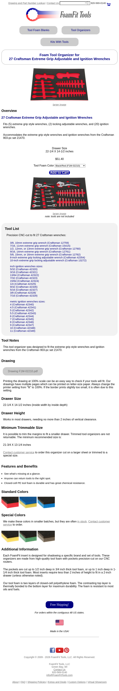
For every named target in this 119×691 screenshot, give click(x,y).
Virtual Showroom (97, 682)
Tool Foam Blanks (38, 30)
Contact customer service (18, 452)
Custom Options (77, 682)
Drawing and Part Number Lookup (26, 3)
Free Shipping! (59, 604)
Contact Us (53, 3)
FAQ (23, 682)
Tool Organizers (80, 30)
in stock (82, 521)
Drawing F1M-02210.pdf (23, 371)
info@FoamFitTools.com (59, 675)
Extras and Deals (57, 682)
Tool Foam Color (44, 165)
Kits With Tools (60, 41)
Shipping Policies (37, 682)
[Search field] (75, 3)
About (15, 682)
